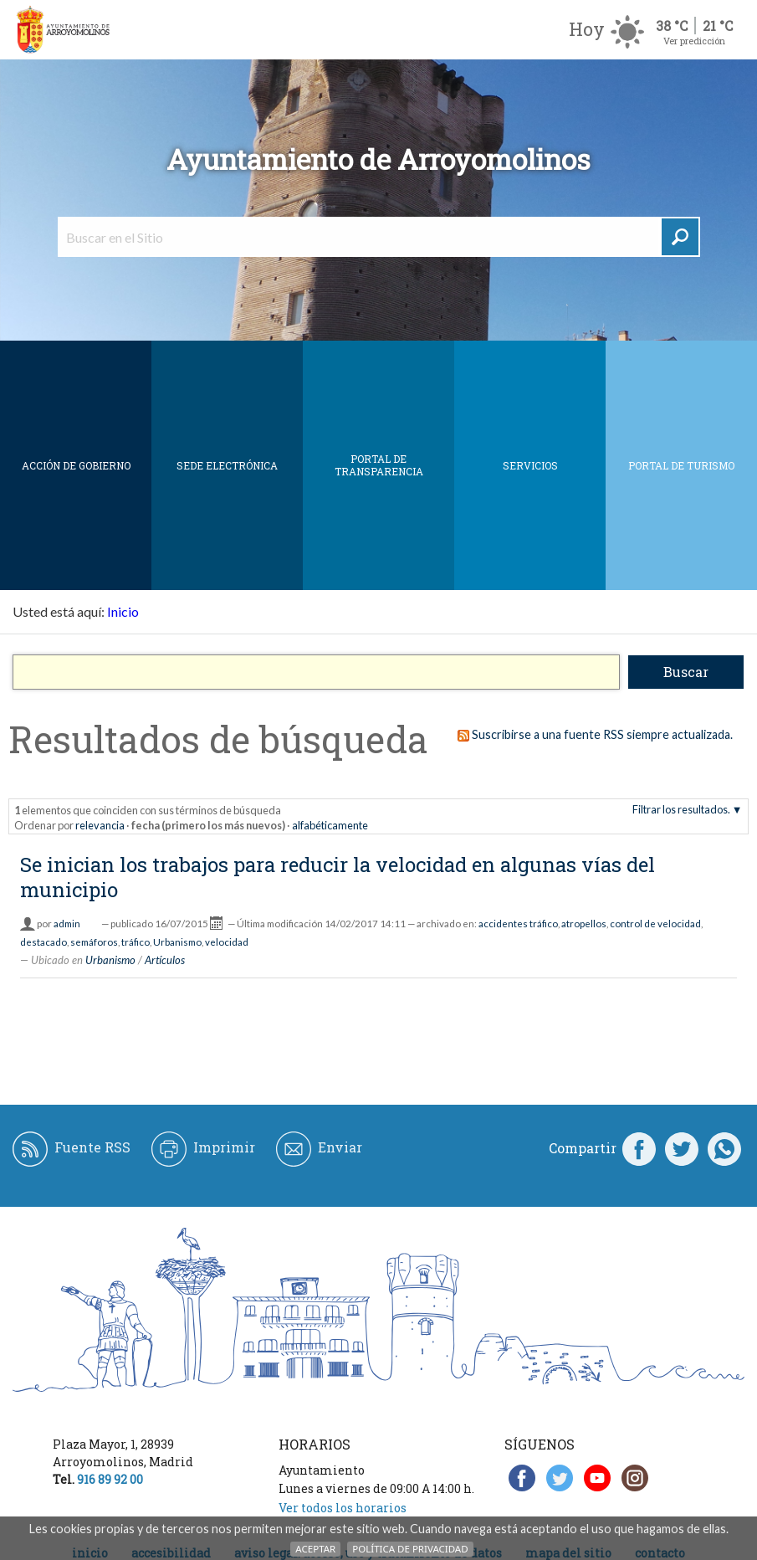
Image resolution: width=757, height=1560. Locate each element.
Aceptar (315, 1548)
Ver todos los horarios (343, 1508)
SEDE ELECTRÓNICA (227, 465)
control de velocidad (655, 923)
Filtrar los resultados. (681, 809)
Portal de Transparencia (379, 465)
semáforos (94, 942)
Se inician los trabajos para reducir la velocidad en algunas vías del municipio (337, 877)
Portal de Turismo (681, 465)
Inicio (123, 611)
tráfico (135, 942)
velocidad (226, 942)
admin (67, 923)
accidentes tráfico (518, 923)
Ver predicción (694, 40)
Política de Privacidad (410, 1548)
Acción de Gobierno (76, 465)
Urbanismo (177, 942)
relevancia (100, 825)
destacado (43, 942)
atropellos (583, 923)
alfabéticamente (330, 825)
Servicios (530, 465)
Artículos (165, 960)
